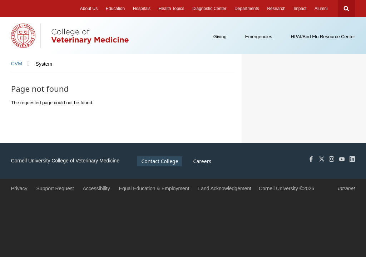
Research (276, 8)
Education (115, 8)
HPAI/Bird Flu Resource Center (323, 36)
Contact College (159, 161)
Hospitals (141, 8)
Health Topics (171, 8)
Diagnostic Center (209, 8)
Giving (220, 36)
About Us (89, 8)
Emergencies (258, 36)
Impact (299, 8)
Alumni (321, 8)
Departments (246, 8)
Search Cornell (346, 8)
